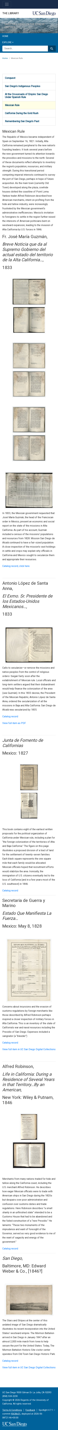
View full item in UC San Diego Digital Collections (29, 1049)
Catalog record (10, 716)
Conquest (10, 78)
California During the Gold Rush (21, 113)
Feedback (30, 1410)
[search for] (25, 48)
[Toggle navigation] (6, 4)
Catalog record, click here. (16, 566)
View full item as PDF (14, 723)
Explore (7, 42)
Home (5, 36)
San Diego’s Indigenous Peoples (22, 86)
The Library (10, 13)
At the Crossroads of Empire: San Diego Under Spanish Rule (26, 96)
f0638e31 (15, 1414)
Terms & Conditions (12, 1410)
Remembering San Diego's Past (22, 121)
